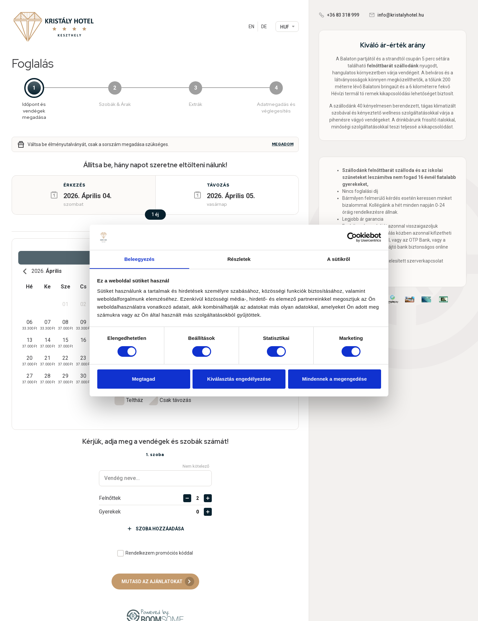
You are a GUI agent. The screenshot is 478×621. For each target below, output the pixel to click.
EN (251, 26)
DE (264, 26)
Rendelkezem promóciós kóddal (159, 541)
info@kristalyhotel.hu (400, 15)
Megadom (282, 144)
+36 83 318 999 (343, 15)
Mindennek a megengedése (334, 379)
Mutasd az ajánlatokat (157, 570)
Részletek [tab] (239, 259)
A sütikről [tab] (338, 259)
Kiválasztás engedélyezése (239, 379)
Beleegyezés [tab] (139, 259)
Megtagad (143, 379)
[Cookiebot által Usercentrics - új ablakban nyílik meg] (352, 237)
